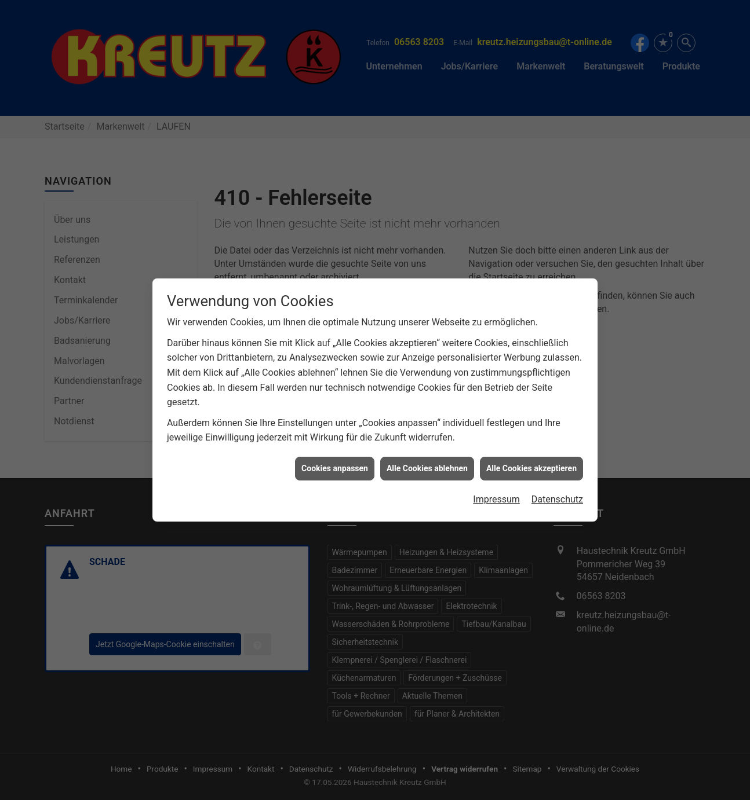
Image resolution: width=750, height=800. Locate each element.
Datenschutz (557, 492)
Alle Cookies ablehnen (427, 460)
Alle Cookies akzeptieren (531, 460)
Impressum (496, 492)
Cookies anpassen (334, 460)
